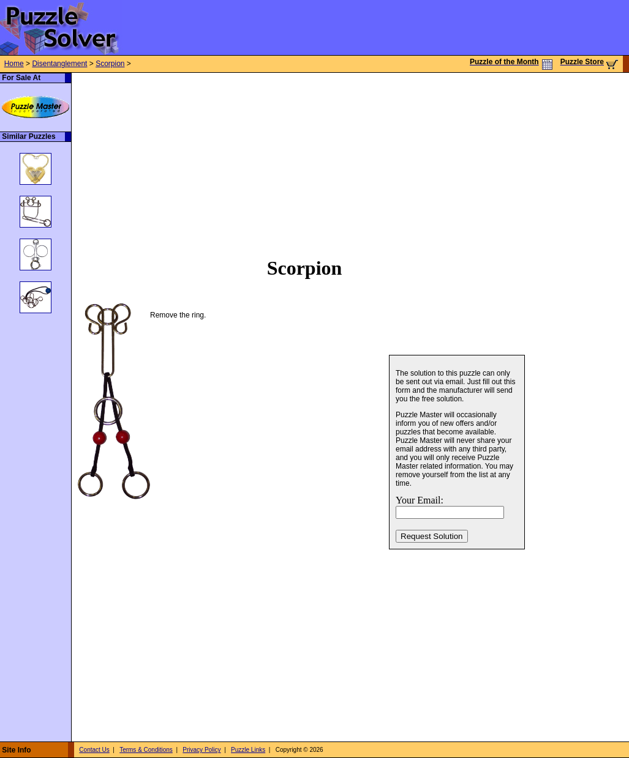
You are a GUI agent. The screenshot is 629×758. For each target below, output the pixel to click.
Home (14, 63)
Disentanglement (59, 63)
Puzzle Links (248, 749)
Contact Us (94, 749)
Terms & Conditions (146, 749)
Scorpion (110, 63)
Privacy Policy (201, 749)
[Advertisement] (288, 158)
